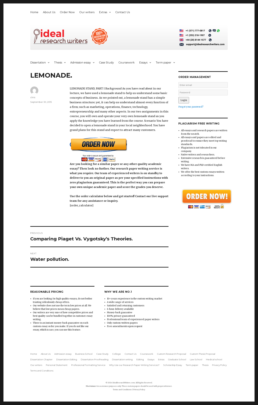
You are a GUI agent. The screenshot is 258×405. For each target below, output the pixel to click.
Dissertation (38, 62)
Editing (140, 359)
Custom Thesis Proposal (202, 354)
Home (34, 12)
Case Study (106, 62)
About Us (49, 12)
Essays (143, 62)
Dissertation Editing (66, 359)
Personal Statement (56, 365)
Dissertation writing (122, 359)
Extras (103, 12)
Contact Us (122, 12)
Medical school (214, 359)
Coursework (126, 62)
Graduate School (177, 359)
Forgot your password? (190, 106)
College (116, 354)
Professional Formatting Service (88, 365)
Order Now (67, 12)
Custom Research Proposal (171, 354)
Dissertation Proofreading (94, 359)
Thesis (58, 62)
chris (32, 97)
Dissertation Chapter (41, 359)
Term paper (163, 62)
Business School (83, 354)
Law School (196, 359)
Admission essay (80, 62)
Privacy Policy (219, 365)
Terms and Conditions (41, 370)
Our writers (86, 12)
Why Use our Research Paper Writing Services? (134, 365)
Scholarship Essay (172, 365)
